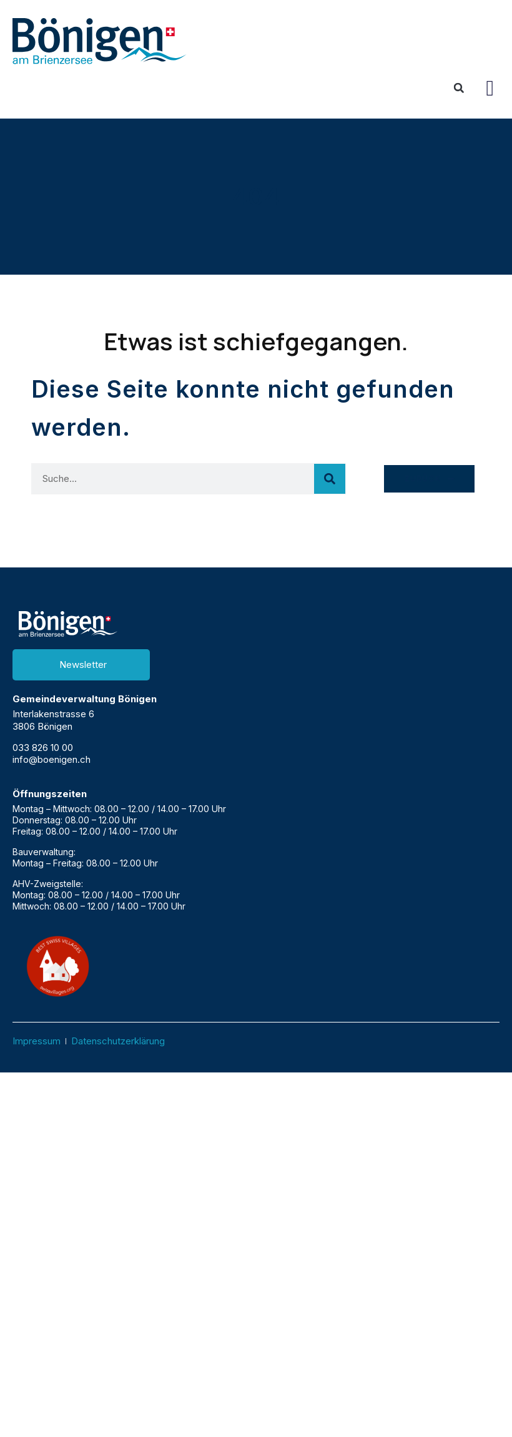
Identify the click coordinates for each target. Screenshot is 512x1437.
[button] (490, 87)
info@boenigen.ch (51, 759)
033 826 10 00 (42, 747)
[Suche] (329, 479)
